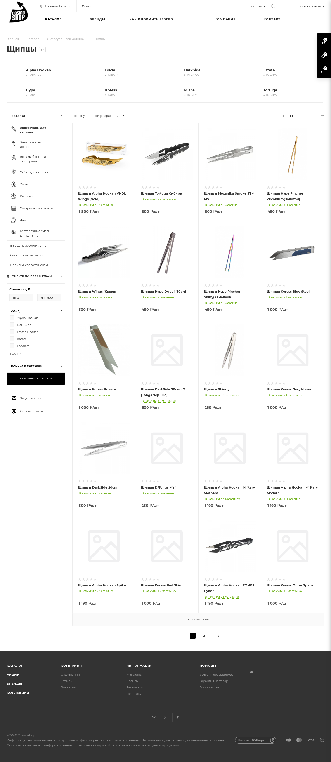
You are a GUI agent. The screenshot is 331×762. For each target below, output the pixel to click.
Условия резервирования (219, 674)
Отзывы (67, 681)
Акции (13, 674)
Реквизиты (134, 687)
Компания (71, 665)
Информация (139, 665)
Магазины (134, 674)
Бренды (14, 683)
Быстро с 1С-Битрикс (252, 740)
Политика (134, 693)
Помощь (208, 665)
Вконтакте (154, 717)
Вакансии (68, 687)
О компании (70, 674)
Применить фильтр (36, 378)
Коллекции (18, 692)
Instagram (165, 717)
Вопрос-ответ (210, 687)
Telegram (177, 717)
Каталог (15, 665)
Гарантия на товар (214, 681)
